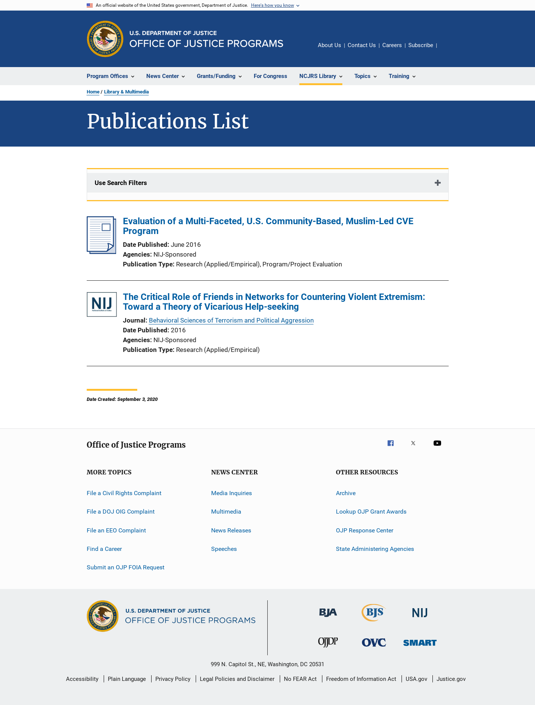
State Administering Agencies (375, 548)
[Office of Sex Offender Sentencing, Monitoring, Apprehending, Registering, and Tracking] (420, 647)
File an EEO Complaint (116, 530)
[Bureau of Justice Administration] (328, 618)
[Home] (206, 39)
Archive (346, 493)
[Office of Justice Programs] (105, 38)
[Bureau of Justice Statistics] (374, 623)
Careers (392, 45)
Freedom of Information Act (361, 679)
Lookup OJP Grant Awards (371, 511)
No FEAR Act (300, 679)
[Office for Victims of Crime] (374, 647)
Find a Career (104, 548)
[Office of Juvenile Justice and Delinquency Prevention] (328, 648)
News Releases (231, 530)
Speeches (224, 548)
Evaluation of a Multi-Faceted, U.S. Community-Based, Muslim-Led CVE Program (268, 226)
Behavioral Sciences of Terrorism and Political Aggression (231, 320)
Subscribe (420, 45)
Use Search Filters (121, 183)
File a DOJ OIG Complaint (121, 511)
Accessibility (82, 679)
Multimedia (226, 511)
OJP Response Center (364, 530)
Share (448, 50)
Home (93, 92)
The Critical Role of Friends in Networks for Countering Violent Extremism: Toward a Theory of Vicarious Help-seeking (274, 302)
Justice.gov (451, 679)
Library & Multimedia (126, 92)
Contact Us (362, 45)
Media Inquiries (231, 493)
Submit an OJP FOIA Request (125, 567)
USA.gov (416, 679)
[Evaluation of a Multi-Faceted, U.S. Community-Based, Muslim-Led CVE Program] (102, 251)
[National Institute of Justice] (420, 618)
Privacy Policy (172, 679)
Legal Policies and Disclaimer (237, 679)
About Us (329, 45)
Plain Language (127, 679)
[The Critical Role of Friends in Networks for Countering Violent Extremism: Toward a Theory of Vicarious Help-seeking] (102, 306)
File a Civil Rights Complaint (124, 493)
